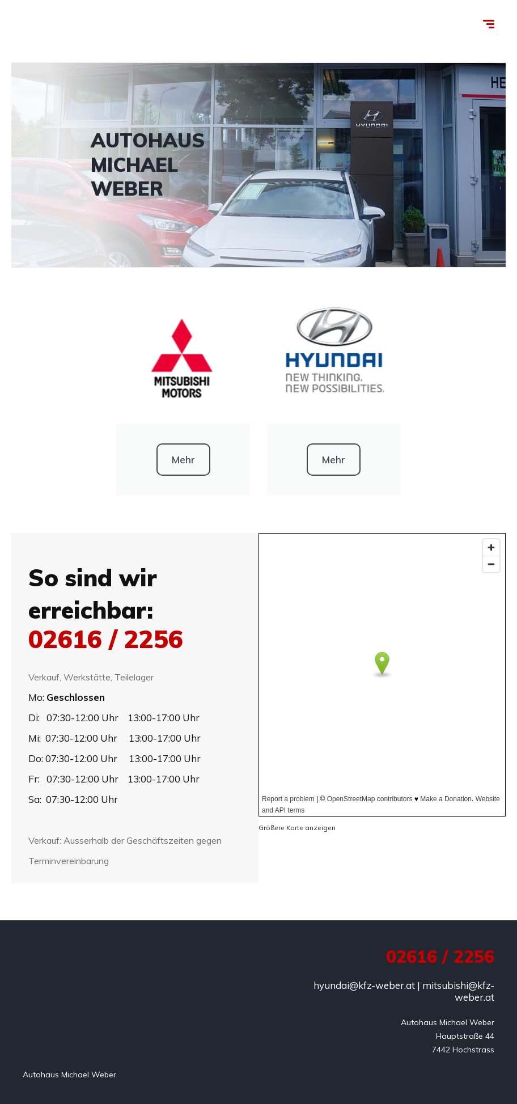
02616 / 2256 (105, 639)
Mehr (183, 460)
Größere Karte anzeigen (297, 827)
